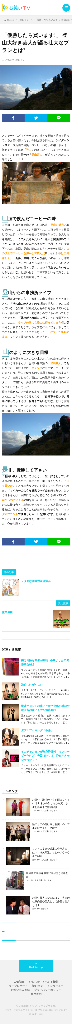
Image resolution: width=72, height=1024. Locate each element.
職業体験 (7, 612)
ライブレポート (18, 985)
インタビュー (55, 985)
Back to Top (36, 967)
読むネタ (20, 59)
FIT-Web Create (42, 1009)
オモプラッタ (48, 1005)
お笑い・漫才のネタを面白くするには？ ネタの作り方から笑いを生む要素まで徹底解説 (51, 803)
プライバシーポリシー (47, 989)
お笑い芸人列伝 (20, 989)
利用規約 (36, 994)
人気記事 (9, 59)
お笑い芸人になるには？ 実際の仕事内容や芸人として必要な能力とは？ (51, 901)
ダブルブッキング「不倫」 (37, 730)
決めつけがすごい (32, 684)
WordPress (35, 1013)
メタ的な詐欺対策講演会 (36, 581)
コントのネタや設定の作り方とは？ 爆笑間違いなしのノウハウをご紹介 (51, 852)
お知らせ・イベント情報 (43, 981)
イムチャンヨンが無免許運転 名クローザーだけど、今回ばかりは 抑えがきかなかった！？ (45, 755)
